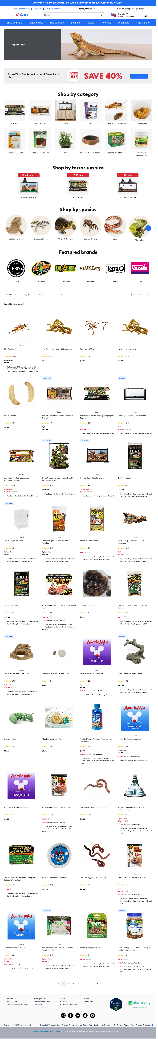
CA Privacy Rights (122, 1025)
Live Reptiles (141, 123)
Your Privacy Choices (142, 1025)
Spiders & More (90, 239)
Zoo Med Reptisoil (124, 478)
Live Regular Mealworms (127, 349)
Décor (65, 153)
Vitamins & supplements (141, 154)
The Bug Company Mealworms (54, 877)
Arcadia (140, 281)
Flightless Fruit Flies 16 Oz (51, 739)
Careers (63, 1002)
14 (92, 984)
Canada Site (88, 1002)
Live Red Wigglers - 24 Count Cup (93, 877)
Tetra (115, 281)
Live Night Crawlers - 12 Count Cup (93, 807)
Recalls (43, 1025)
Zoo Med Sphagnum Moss (90, 948)
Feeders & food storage (90, 153)
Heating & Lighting (14, 153)
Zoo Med (41, 281)
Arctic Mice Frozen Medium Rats (16, 807)
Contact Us (39, 1005)
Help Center (12, 1002)
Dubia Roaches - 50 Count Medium (55, 674)
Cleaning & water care (116, 153)
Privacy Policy (68, 1025)
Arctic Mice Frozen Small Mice (15, 948)
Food (91, 123)
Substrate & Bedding (40, 153)
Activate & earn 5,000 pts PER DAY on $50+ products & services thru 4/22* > (78, 2)
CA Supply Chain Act (103, 1025)
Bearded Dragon (16, 239)
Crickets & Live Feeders (116, 123)
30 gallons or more (127, 197)
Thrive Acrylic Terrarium (13, 541)
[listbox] (78, 186)
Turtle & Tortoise (65, 239)
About (62, 999)
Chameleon (140, 240)
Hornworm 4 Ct (10, 739)
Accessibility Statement (44, 1002)
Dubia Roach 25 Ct (87, 605)
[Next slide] (148, 228)
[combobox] (73, 14)
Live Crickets (9, 349)
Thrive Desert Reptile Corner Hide (17, 674)
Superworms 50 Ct (87, 349)
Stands (65, 123)
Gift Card (37, 9)
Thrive (16, 281)
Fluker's (90, 281)
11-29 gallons (78, 197)
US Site (86, 999)
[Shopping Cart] (148, 16)
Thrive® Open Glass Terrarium (92, 478)
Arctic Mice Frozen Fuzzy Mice (129, 739)
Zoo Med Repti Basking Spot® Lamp (56, 807)
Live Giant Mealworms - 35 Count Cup (57, 349)
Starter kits (40, 123)
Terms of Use (54, 1025)
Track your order (52, 9)
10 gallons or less (28, 197)
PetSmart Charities (68, 1005)
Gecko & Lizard (41, 239)
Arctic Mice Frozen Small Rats (91, 674)
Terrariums (14, 123)
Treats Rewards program (17, 1005)
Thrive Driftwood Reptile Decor (130, 674)
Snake (115, 239)
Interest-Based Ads (84, 1025)
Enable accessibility (20, 9)
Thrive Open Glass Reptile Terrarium (132, 416)
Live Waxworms (10, 416)
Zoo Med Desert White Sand (90, 541)
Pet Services (12, 999)
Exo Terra (66, 281)
